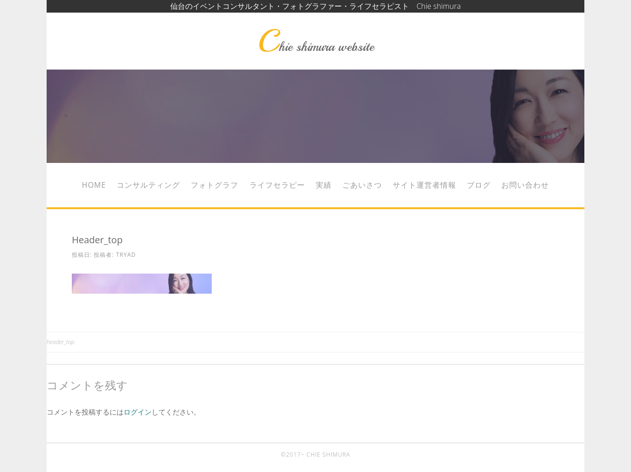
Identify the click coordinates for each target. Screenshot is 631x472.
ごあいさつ (362, 185)
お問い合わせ (525, 185)
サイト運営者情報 (424, 185)
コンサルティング (148, 185)
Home (94, 185)
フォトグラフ (214, 185)
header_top (61, 342)
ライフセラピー (277, 185)
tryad (126, 255)
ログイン (138, 411)
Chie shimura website (315, 47)
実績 (324, 185)
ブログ (479, 185)
